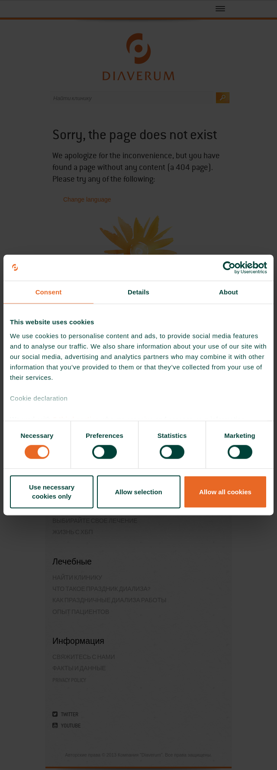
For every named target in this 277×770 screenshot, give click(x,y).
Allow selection (138, 492)
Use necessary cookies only (51, 492)
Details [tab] (138, 292)
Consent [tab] (48, 292)
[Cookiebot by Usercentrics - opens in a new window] (229, 267)
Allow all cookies (225, 492)
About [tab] (228, 292)
